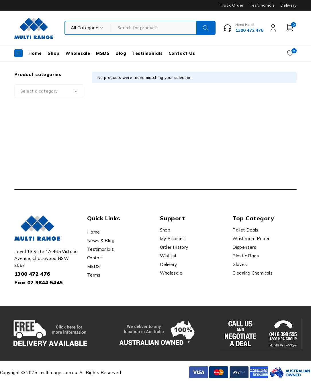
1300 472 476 (32, 274)
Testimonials (262, 5)
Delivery (289, 5)
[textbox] (48, 91)
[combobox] (48, 91)
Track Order (232, 5)
